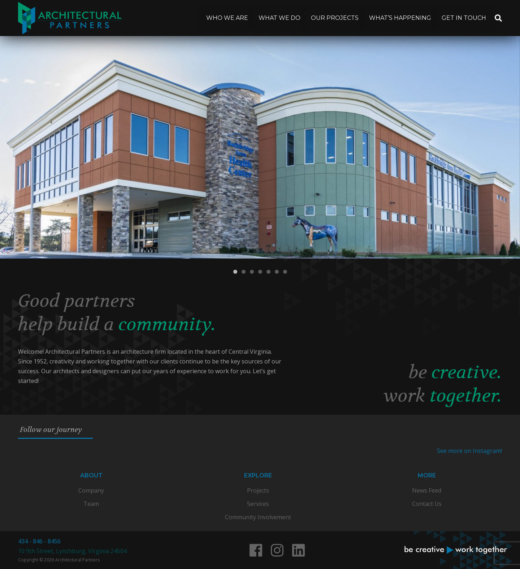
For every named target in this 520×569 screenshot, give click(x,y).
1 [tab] (235, 272)
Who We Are (227, 17)
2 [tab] (244, 272)
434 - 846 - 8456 (39, 541)
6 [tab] (277, 272)
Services (258, 504)
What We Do (279, 17)
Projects (258, 490)
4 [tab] (260, 272)
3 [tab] (252, 272)
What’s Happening (400, 17)
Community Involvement (258, 517)
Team (91, 504)
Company (91, 490)
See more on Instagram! (469, 451)
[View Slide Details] (260, 147)
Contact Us (427, 504)
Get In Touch (464, 17)
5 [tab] (268, 272)
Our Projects (335, 17)
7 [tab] (285, 272)
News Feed (426, 490)
